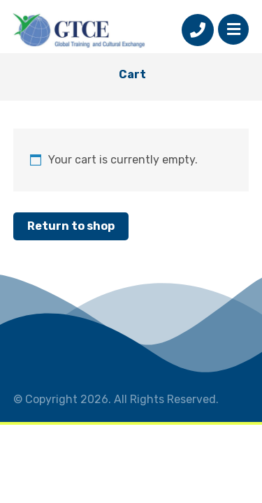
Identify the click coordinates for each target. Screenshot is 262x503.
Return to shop (71, 226)
